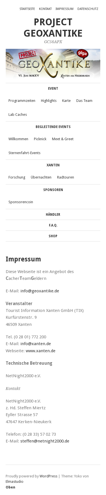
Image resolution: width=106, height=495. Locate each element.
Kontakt (45, 9)
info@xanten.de (35, 343)
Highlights (49, 100)
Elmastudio (14, 481)
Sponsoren (53, 190)
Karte (66, 100)
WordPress (48, 476)
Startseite (27, 9)
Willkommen (18, 139)
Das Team (84, 100)
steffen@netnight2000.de (44, 441)
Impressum (64, 9)
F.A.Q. (53, 225)
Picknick (40, 139)
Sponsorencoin (20, 202)
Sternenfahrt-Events (24, 153)
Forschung (16, 177)
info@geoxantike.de (39, 290)
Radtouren (65, 177)
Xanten (53, 165)
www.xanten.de (40, 350)
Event (53, 89)
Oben (10, 487)
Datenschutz (87, 9)
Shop (53, 236)
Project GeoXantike (53, 27)
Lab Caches (17, 114)
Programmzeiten (21, 100)
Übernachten (41, 177)
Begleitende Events (53, 127)
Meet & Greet (62, 139)
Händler (53, 215)
